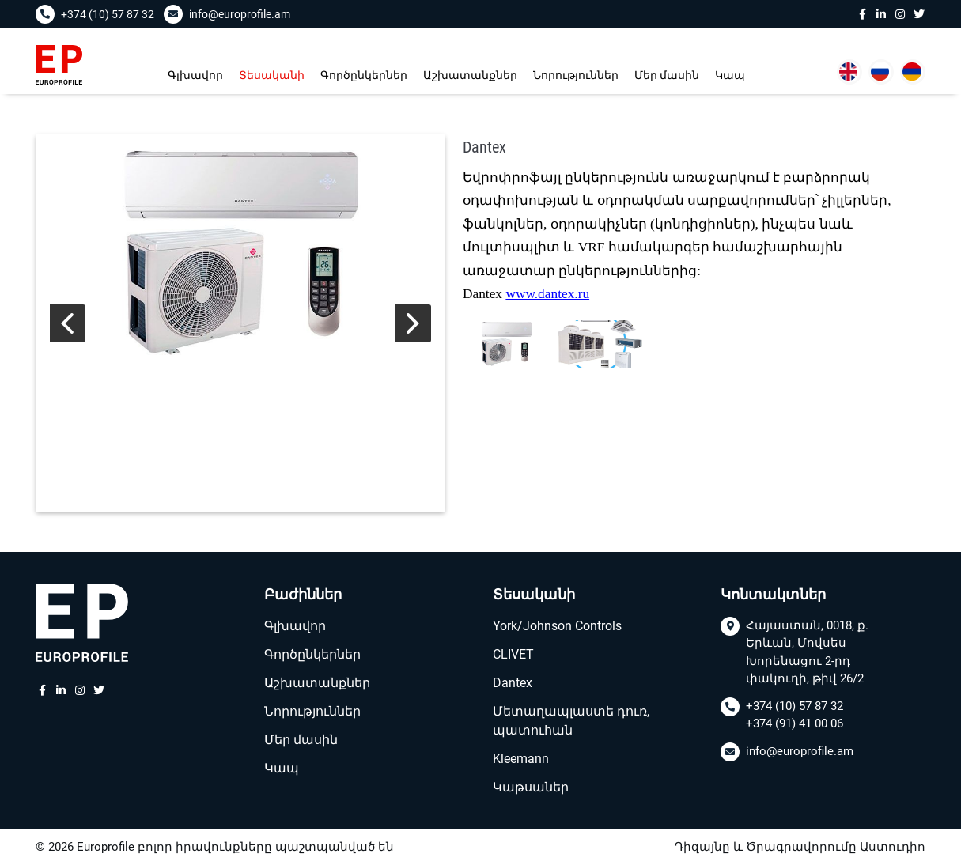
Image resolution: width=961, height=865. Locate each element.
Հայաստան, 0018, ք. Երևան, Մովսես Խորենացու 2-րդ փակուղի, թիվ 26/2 (807, 652)
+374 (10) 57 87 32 (794, 706)
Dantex (512, 682)
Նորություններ (576, 75)
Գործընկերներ (363, 75)
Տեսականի (272, 75)
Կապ (730, 75)
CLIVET (513, 654)
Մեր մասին (666, 75)
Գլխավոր (195, 75)
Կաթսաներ (531, 787)
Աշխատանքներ (470, 75)
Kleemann (521, 758)
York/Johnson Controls (557, 625)
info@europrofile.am (799, 751)
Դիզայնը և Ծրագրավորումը (766, 847)
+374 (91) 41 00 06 (794, 723)
